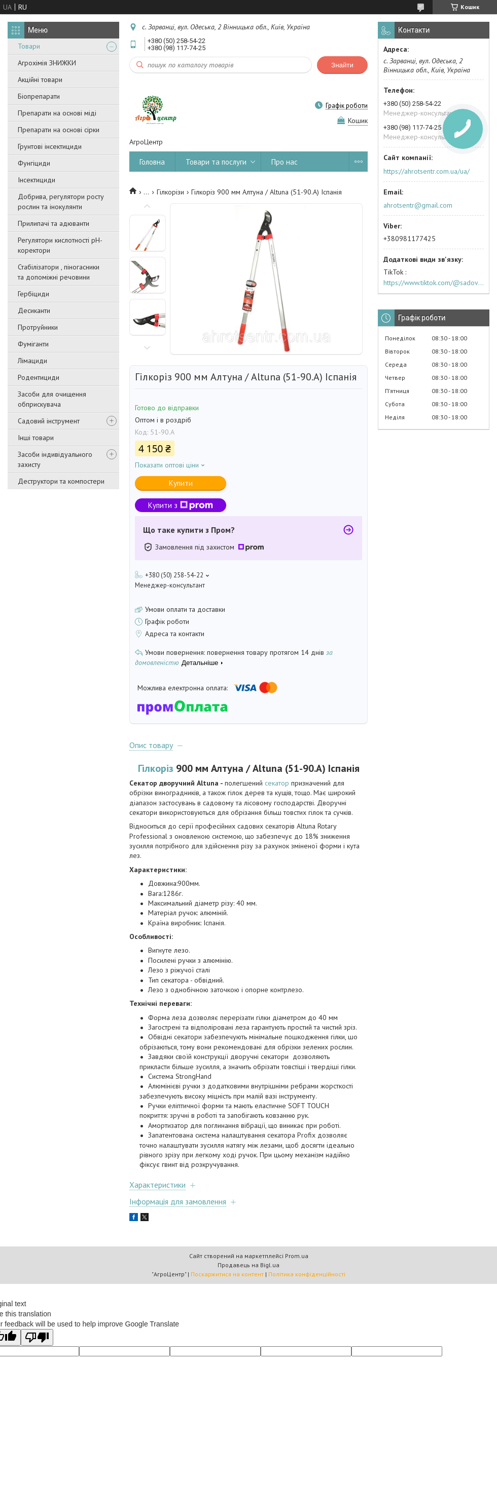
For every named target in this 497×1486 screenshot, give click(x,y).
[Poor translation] (37, 1337)
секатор (277, 783)
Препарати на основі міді (57, 113)
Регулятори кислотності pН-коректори (60, 245)
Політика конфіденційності (306, 1274)
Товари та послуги (216, 162)
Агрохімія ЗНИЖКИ (47, 62)
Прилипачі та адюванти (53, 223)
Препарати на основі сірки (58, 129)
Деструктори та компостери (61, 481)
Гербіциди (33, 293)
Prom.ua (296, 1256)
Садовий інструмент (49, 420)
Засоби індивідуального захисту (55, 459)
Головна (152, 162)
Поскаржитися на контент (227, 1274)
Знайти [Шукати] (342, 65)
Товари (29, 46)
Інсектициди (36, 179)
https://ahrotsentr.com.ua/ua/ (426, 171)
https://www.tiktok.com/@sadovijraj (433, 282)
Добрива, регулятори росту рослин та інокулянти (61, 201)
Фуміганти (33, 343)
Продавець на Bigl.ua (248, 1265)
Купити (181, 483)
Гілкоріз (155, 768)
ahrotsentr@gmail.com (417, 205)
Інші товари (36, 437)
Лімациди (32, 360)
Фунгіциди (34, 163)
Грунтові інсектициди (50, 146)
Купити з (180, 505)
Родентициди (38, 377)
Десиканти (34, 310)
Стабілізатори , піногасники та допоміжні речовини (58, 272)
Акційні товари (40, 79)
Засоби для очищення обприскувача (52, 399)
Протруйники (38, 327)
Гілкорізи (170, 192)
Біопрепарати (39, 96)
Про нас (284, 162)
